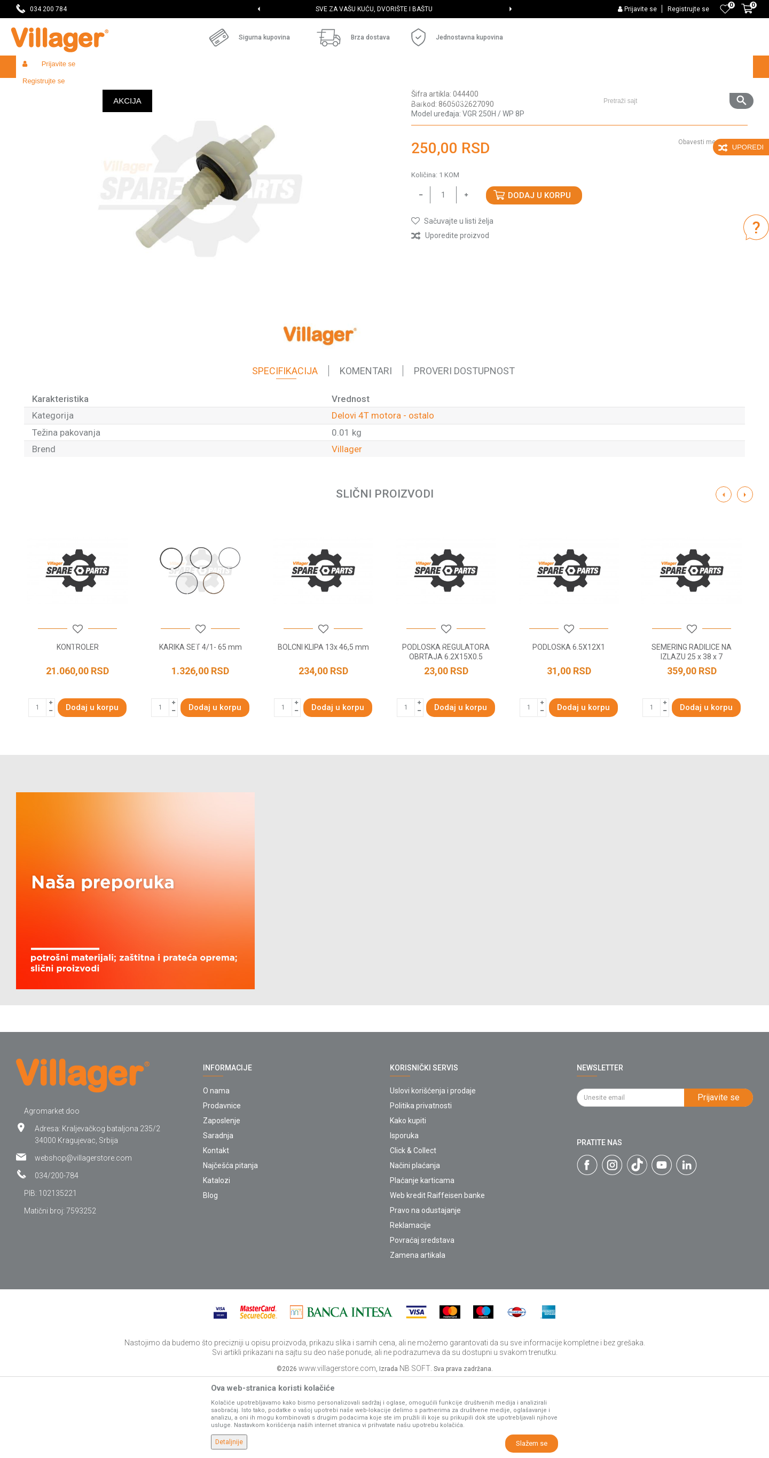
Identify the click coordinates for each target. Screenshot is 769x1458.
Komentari (366, 448)
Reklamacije (410, 1303)
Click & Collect (413, 1228)
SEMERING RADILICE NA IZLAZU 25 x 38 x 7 (692, 730)
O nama (216, 1168)
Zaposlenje (221, 1198)
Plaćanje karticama (422, 1258)
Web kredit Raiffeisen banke (437, 1273)
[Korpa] (747, 14)
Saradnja (218, 1213)
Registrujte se (688, 9)
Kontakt (216, 1228)
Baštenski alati (154, 89)
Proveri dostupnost (464, 448)
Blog (210, 1273)
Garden (113, 89)
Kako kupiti (408, 1198)
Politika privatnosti (421, 1183)
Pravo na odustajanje (425, 1288)
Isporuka (404, 1213)
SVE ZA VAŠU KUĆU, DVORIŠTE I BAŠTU (383, 9)
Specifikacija (285, 448)
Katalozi (216, 1258)
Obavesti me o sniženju (713, 220)
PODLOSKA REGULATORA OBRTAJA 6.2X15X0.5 (446, 730)
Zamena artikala (417, 1333)
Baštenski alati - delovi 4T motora (236, 89)
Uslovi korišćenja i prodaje (433, 1168)
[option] (384, 9)
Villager (347, 527)
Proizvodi (79, 89)
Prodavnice (222, 1183)
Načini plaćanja (415, 1243)
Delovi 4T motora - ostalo (334, 89)
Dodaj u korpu (539, 273)
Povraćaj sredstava (422, 1318)
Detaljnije (229, 1442)
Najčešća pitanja (230, 1243)
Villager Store (36, 89)
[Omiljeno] (725, 9)
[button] (674, 67)
